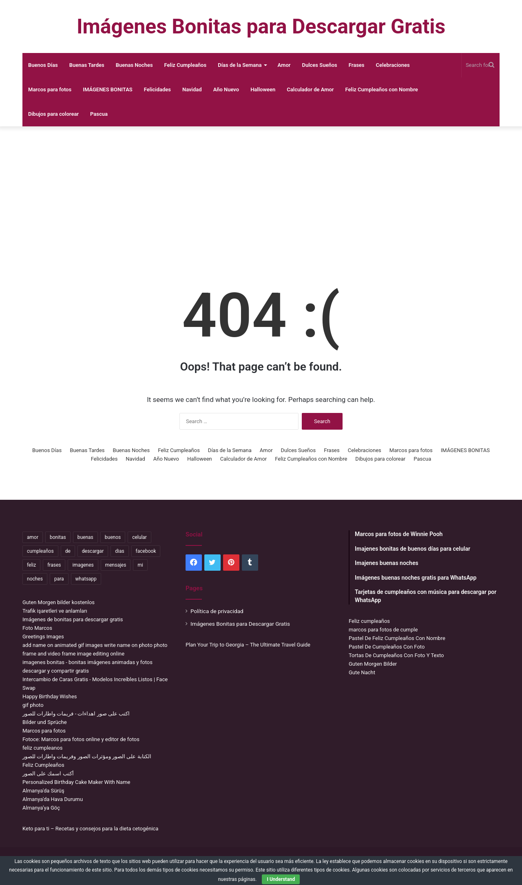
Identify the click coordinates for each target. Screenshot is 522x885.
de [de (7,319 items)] (68, 551)
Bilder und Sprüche (44, 722)
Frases (357, 65)
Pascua (99, 114)
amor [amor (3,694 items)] (32, 537)
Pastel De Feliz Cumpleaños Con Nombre (397, 638)
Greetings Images (43, 636)
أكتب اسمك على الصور (48, 773)
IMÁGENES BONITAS (108, 89)
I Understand (281, 879)
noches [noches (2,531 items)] (35, 579)
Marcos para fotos (49, 89)
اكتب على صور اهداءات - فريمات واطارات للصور (76, 714)
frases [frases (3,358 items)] (54, 565)
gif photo (33, 705)
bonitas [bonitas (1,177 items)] (58, 537)
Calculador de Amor (310, 89)
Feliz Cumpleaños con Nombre (381, 89)
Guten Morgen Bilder (373, 664)
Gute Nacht (362, 672)
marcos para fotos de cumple (383, 630)
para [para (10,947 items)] (59, 579)
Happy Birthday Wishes (49, 696)
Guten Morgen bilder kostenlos (58, 602)
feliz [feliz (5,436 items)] (31, 565)
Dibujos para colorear (53, 114)
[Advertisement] (261, 192)
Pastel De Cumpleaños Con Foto (387, 647)
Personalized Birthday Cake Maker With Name (76, 782)
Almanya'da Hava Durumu (52, 799)
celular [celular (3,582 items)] (139, 537)
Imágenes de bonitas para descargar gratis (72, 619)
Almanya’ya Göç (41, 808)
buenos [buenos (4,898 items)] (113, 537)
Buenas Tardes (86, 65)
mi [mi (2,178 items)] (140, 565)
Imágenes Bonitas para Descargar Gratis (240, 623)
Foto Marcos (37, 628)
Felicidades (157, 89)
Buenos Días (43, 65)
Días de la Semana (239, 65)
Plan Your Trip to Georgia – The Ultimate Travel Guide (248, 645)
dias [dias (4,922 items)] (119, 551)
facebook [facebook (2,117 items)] (146, 551)
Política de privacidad (216, 611)
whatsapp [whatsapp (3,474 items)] (86, 579)
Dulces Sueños (319, 65)
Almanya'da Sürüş (43, 791)
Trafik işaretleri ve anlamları (54, 611)
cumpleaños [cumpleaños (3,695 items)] (40, 551)
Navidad (192, 89)
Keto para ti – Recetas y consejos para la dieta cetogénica (90, 828)
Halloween (262, 89)
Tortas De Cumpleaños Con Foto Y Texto (396, 655)
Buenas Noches (134, 65)
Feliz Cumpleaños (185, 65)
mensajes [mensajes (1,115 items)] (115, 565)
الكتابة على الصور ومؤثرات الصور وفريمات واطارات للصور (86, 756)
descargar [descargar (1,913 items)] (93, 551)
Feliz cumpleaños (369, 621)
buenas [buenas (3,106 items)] (85, 537)
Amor (284, 65)
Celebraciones (393, 65)
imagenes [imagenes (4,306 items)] (82, 565)
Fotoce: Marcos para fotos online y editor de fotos (80, 739)
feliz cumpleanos (42, 748)
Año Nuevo (226, 89)
